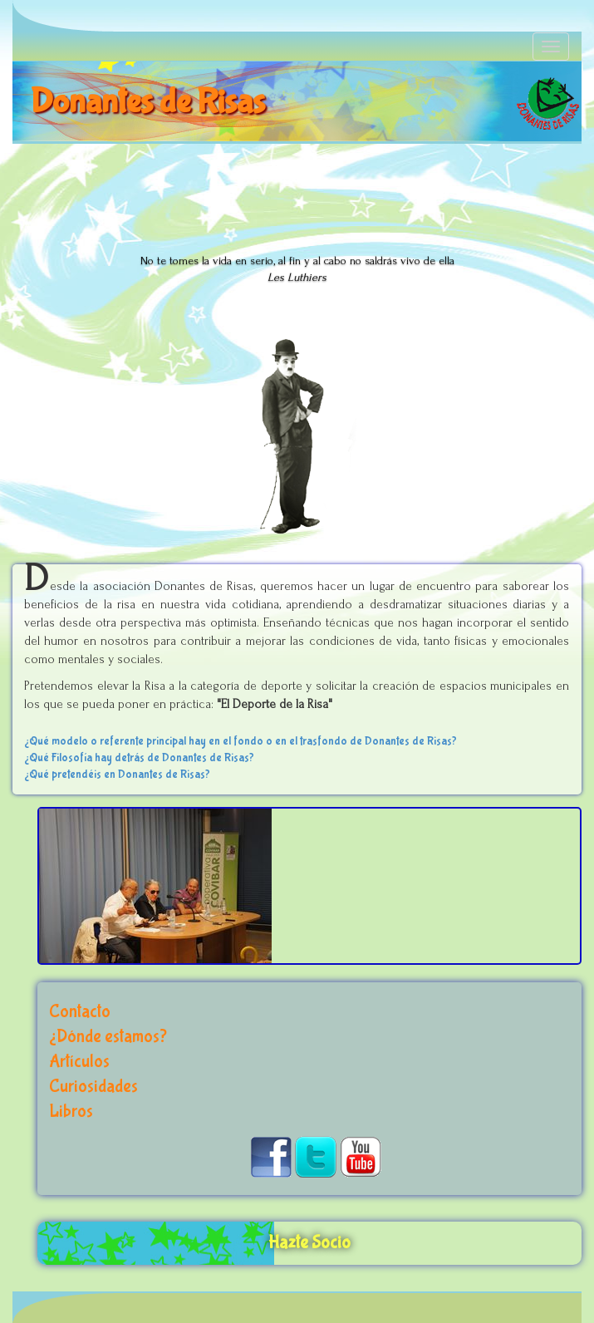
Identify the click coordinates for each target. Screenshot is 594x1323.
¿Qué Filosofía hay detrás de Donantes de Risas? (139, 758)
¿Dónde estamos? (108, 1036)
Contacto (79, 1011)
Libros (71, 1111)
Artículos (79, 1061)
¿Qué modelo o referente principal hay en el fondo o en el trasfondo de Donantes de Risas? (240, 741)
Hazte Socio (309, 1242)
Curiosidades (93, 1086)
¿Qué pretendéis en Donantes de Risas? (117, 774)
